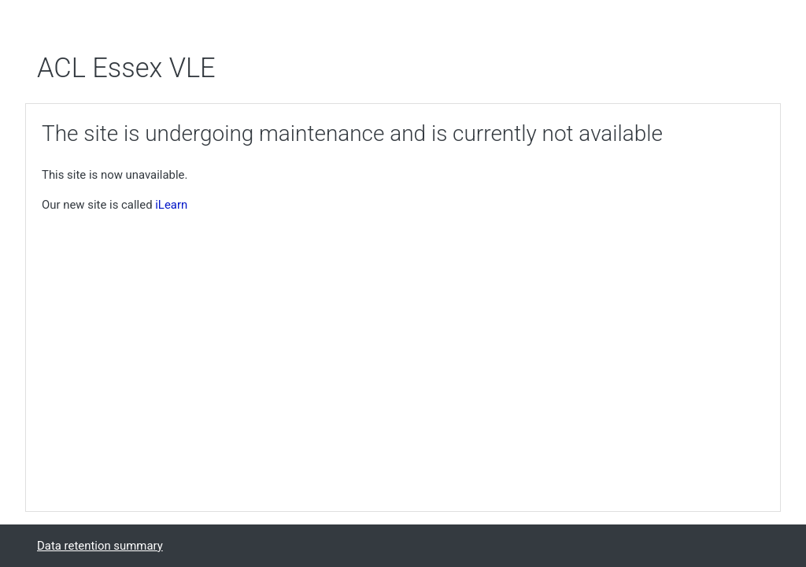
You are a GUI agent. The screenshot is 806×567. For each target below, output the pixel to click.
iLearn (171, 205)
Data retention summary (100, 546)
